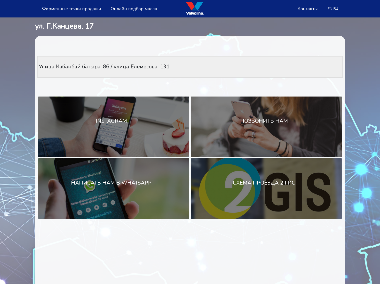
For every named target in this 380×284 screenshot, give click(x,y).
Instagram (111, 121)
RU (335, 8)
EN (329, 8)
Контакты (308, 8)
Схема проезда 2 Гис (264, 183)
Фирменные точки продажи (71, 8)
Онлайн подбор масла (134, 8)
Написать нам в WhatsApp (111, 183)
